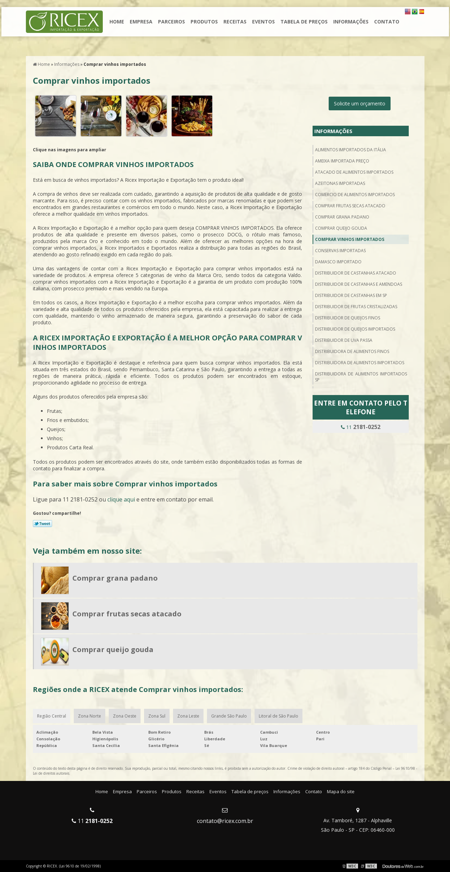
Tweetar (42, 523)
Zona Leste (188, 716)
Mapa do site (341, 791)
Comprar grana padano (342, 217)
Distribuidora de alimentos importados (359, 363)
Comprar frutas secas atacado (350, 206)
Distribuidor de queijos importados (355, 329)
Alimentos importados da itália (350, 150)
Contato (386, 21)
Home (116, 21)
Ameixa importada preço (342, 161)
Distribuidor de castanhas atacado (355, 273)
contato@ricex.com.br (225, 821)
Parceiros (171, 21)
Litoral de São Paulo (278, 716)
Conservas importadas (340, 251)
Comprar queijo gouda (341, 228)
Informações (351, 21)
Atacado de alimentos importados (354, 172)
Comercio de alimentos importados (355, 195)
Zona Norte (89, 716)
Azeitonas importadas (340, 183)
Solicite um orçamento (359, 103)
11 (360, 427)
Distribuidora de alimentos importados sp (361, 377)
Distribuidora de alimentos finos (352, 351)
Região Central (51, 716)
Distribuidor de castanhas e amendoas (358, 284)
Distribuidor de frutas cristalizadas (356, 307)
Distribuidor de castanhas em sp (351, 295)
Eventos (263, 21)
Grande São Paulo (229, 716)
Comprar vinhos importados (349, 239)
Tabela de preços (304, 21)
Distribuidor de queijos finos (347, 318)
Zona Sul (156, 716)
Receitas (235, 21)
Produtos (204, 21)
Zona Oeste (124, 716)
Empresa (141, 21)
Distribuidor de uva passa (343, 340)
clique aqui (121, 499)
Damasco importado (338, 262)
